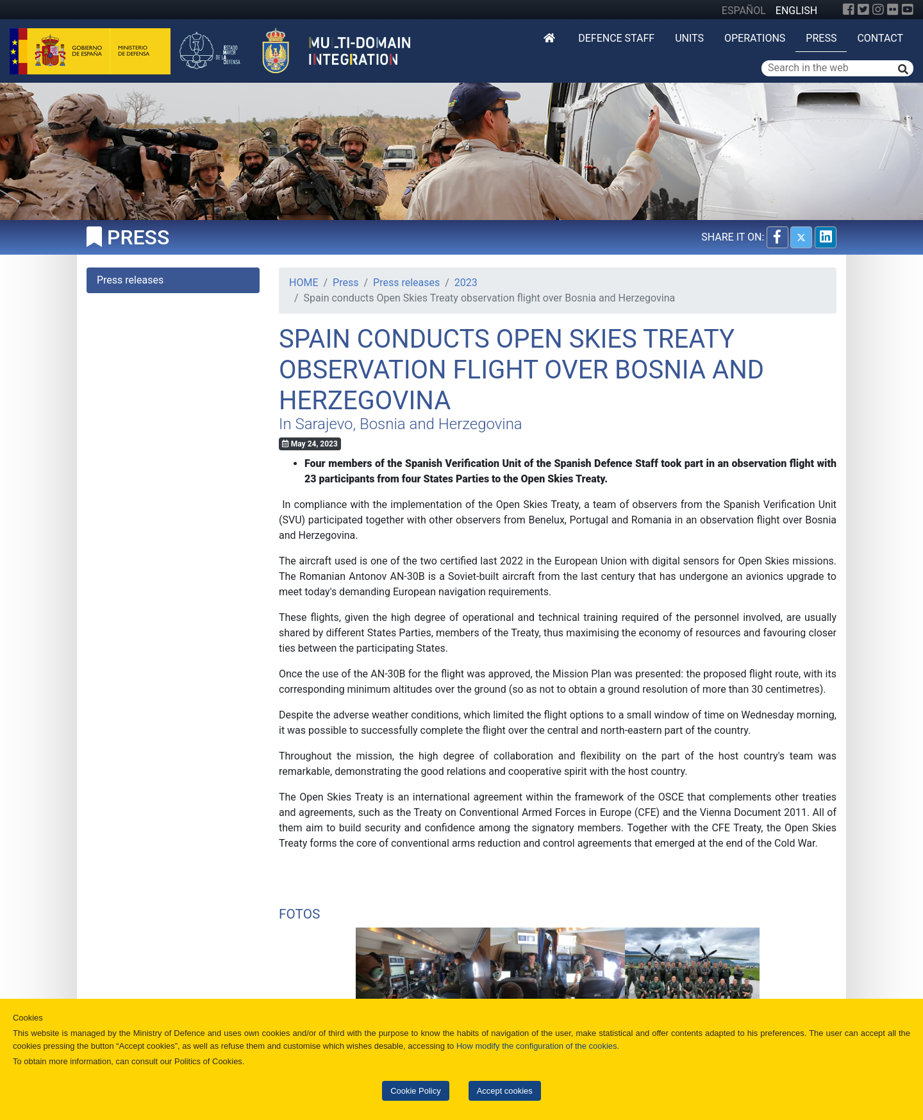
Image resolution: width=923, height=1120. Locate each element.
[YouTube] (907, 9)
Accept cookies (505, 1091)
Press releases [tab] (130, 280)
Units (689, 38)
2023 (466, 282)
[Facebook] (848, 9)
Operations (754, 38)
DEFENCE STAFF (616, 38)
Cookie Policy (415, 1091)
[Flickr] (893, 9)
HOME (303, 282)
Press (821, 38)
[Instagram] (878, 9)
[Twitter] (863, 9)
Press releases (406, 282)
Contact (880, 38)
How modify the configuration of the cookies (536, 1046)
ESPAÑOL (744, 10)
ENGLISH (796, 10)
